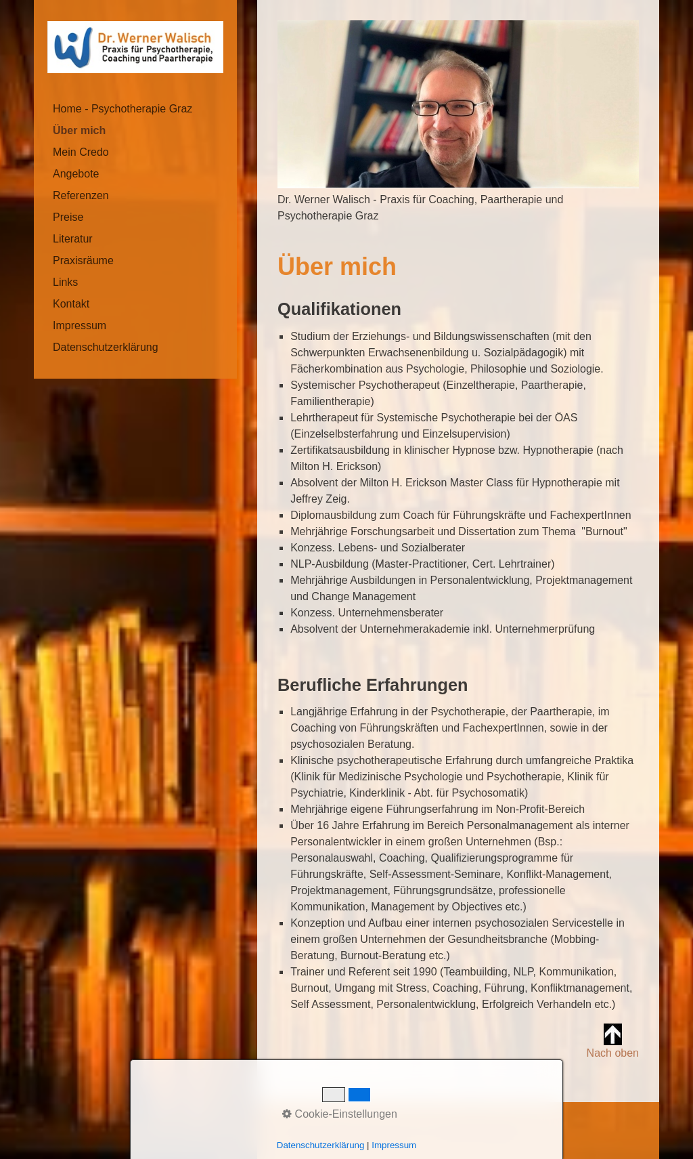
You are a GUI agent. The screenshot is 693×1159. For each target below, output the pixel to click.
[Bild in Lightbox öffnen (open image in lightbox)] (458, 104)
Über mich (79, 130)
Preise (68, 217)
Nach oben (613, 1041)
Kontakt (71, 304)
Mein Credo (81, 152)
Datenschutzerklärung (105, 347)
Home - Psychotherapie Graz (122, 108)
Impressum (79, 325)
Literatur (73, 239)
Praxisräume (83, 260)
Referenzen (81, 195)
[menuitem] (135, 109)
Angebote (76, 174)
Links (65, 282)
